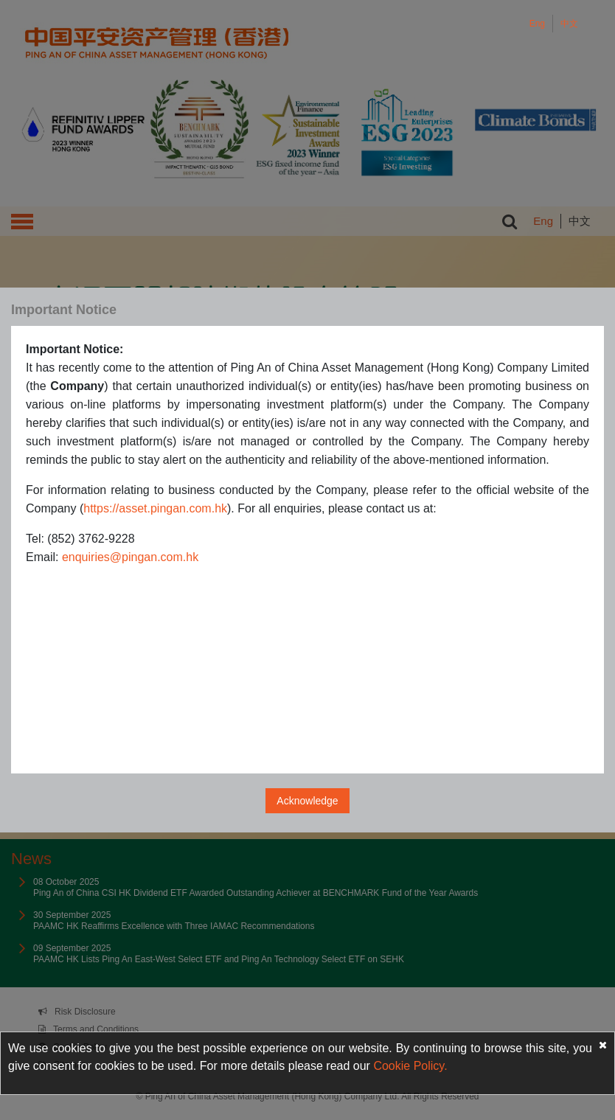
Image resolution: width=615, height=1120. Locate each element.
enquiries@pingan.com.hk (130, 557)
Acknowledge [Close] (307, 801)
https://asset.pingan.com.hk (155, 508)
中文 (569, 23)
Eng (537, 23)
